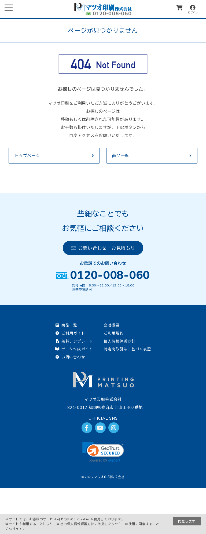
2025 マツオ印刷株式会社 (104, 477)
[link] (103, 452)
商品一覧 (120, 155)
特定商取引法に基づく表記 (127, 349)
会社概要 (112, 325)
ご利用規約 (114, 333)
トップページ (27, 155)
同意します (186, 521)
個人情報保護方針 (119, 341)
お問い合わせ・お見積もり (103, 248)
